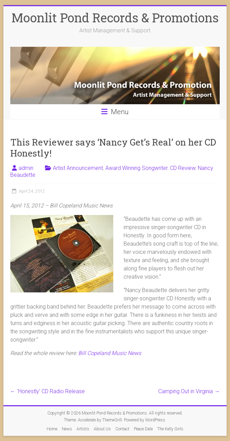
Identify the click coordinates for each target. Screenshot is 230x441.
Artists (83, 429)
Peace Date (143, 429)
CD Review (182, 168)
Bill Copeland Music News (109, 353)
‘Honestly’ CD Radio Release (47, 391)
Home (52, 429)
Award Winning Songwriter (136, 168)
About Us (102, 429)
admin (26, 168)
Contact (122, 429)
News (67, 429)
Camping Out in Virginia (189, 391)
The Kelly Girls (170, 429)
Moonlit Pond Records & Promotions (115, 17)
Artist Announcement (78, 168)
